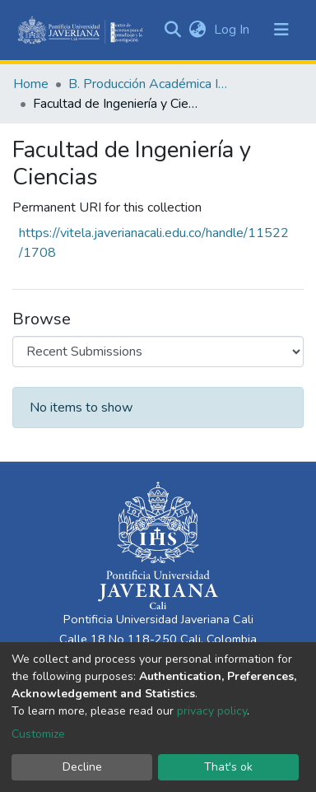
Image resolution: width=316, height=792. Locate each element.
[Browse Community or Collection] (158, 351)
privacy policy (212, 711)
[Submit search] (172, 29)
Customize (38, 734)
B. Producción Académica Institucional (150, 84)
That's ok (228, 767)
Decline (82, 767)
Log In (233, 30)
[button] (197, 30)
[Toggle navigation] (281, 29)
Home (31, 84)
